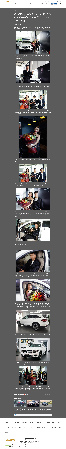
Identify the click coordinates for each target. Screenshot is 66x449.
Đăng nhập (59, 1)
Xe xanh (38, 3)
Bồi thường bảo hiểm (41, 427)
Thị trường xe (15, 3)
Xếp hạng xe (24, 429)
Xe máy (16, 429)
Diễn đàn (16, 10)
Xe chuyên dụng (18, 427)
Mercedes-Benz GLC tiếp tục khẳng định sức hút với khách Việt (45, 409)
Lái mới (27, 3)
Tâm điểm (7, 432)
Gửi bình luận (48, 414)
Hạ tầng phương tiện (9, 427)
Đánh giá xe (22, 3)
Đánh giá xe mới (25, 424)
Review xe (53, 424)
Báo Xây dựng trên (23, 394)
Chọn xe (31, 427)
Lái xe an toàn (32, 429)
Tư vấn (53, 429)
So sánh (23, 427)
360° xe (9, 3)
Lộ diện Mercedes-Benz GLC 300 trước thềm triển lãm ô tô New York (20, 409)
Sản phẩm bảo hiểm (41, 424)
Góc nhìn (7, 429)
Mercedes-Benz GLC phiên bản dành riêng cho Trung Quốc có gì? (32, 409)
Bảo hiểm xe (32, 3)
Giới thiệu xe (54, 427)
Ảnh (46, 3)
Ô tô (59, 424)
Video (42, 3)
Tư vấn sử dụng (33, 424)
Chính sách (7, 424)
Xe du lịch (16, 424)
